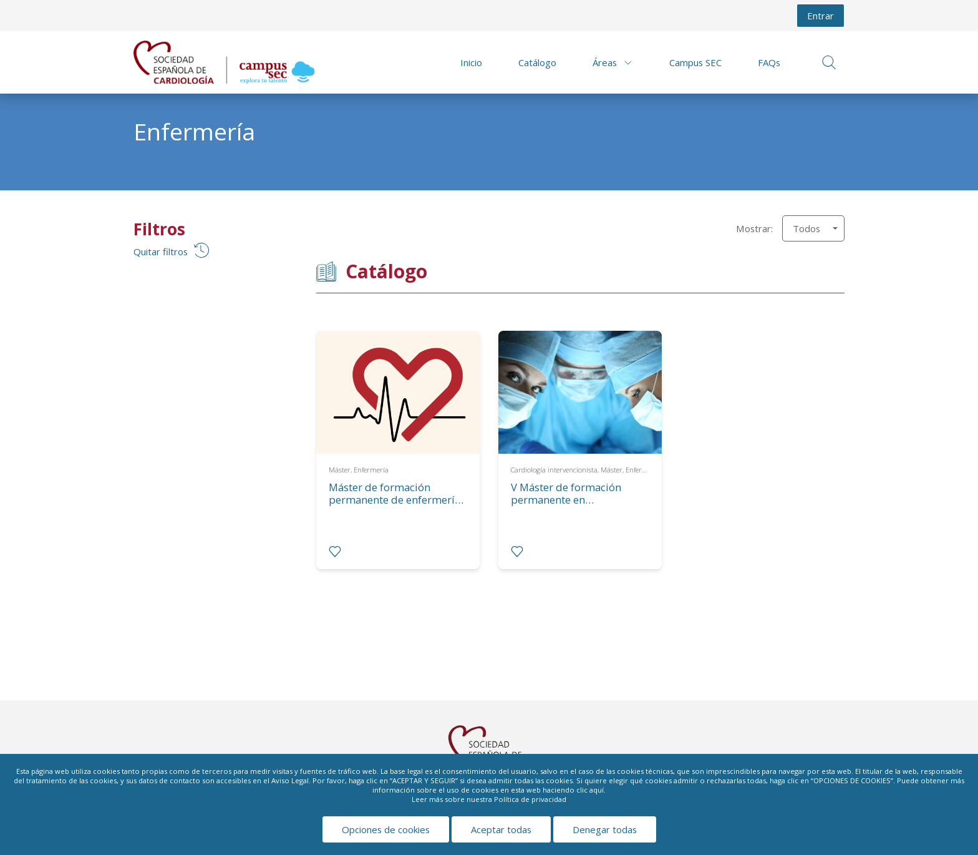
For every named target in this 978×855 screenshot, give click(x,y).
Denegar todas (605, 829)
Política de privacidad (530, 799)
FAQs (769, 62)
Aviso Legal (290, 780)
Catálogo (537, 62)
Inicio (471, 62)
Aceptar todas (501, 829)
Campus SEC (695, 62)
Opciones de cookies (386, 829)
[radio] (335, 551)
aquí (596, 789)
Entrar (820, 15)
